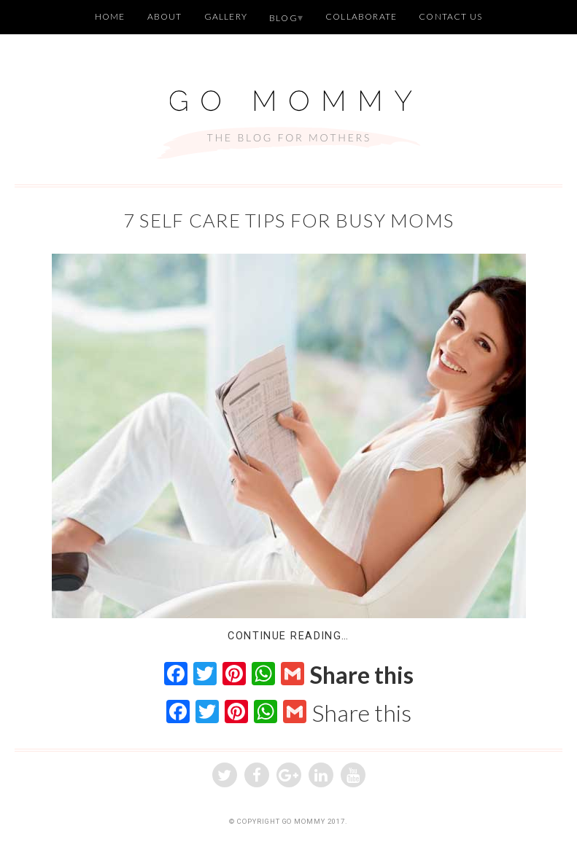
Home (110, 16)
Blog (283, 17)
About (164, 16)
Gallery (225, 16)
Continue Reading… (288, 636)
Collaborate (361, 16)
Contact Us (450, 16)
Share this (362, 675)
